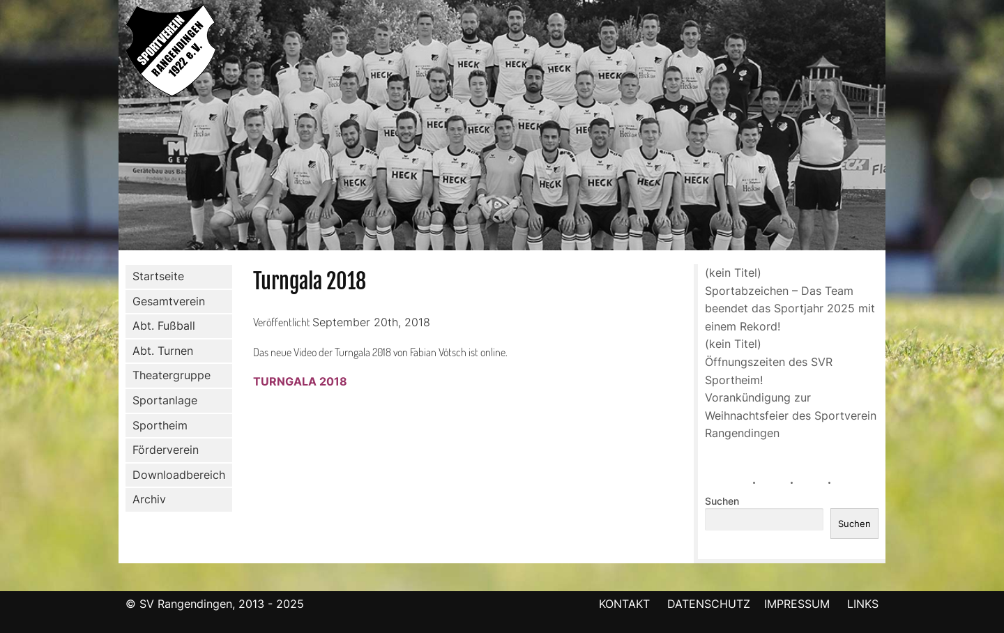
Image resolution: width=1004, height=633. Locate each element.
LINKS (862, 604)
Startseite (158, 276)
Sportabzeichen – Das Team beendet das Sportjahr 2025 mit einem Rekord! (790, 308)
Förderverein (163, 450)
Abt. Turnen (160, 351)
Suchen (722, 501)
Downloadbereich (178, 475)
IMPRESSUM (798, 604)
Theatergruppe (171, 375)
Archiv (149, 499)
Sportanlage (162, 401)
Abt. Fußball (161, 326)
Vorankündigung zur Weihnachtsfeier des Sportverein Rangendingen (790, 415)
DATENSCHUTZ (708, 604)
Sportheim (160, 425)
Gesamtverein (166, 301)
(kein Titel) (733, 273)
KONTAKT (624, 604)
